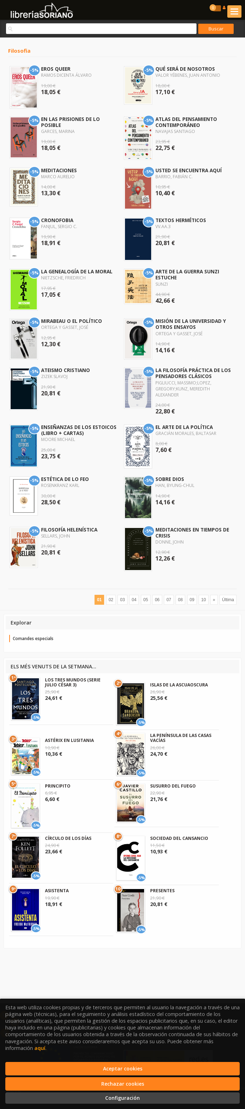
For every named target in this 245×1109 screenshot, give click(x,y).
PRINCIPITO (57, 786)
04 (134, 599)
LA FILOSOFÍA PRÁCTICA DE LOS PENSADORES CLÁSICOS (193, 373)
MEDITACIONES (59, 170)
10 (203, 599)
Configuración (122, 1098)
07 (168, 599)
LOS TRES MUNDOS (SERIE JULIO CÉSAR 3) (73, 682)
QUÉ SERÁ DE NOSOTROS (185, 68)
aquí (39, 1048)
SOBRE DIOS (169, 479)
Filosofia (19, 50)
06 (157, 599)
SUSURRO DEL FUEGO (173, 786)
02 (111, 599)
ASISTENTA (57, 891)
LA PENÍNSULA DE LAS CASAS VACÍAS (180, 737)
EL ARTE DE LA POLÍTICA (184, 427)
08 (180, 599)
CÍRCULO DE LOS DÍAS (68, 838)
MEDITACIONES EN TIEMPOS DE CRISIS (192, 532)
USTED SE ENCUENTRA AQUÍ (188, 170)
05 (145, 599)
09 (192, 599)
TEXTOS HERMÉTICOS (180, 220)
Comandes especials (33, 638)
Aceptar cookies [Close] (122, 1068)
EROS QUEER (55, 68)
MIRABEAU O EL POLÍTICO (71, 321)
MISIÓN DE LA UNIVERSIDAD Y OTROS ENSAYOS (190, 324)
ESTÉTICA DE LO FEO (65, 479)
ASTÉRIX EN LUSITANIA (69, 740)
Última (228, 599)
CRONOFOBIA (57, 220)
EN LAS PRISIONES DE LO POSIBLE (70, 122)
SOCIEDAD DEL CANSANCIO (179, 838)
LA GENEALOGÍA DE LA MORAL (77, 271)
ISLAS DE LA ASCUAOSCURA (179, 685)
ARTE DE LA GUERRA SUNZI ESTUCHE (187, 274)
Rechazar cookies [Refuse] (122, 1083)
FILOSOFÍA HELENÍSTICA (69, 529)
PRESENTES (162, 891)
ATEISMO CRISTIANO (65, 370)
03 (122, 599)
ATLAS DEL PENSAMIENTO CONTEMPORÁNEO (186, 122)
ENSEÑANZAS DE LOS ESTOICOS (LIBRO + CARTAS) (78, 430)
